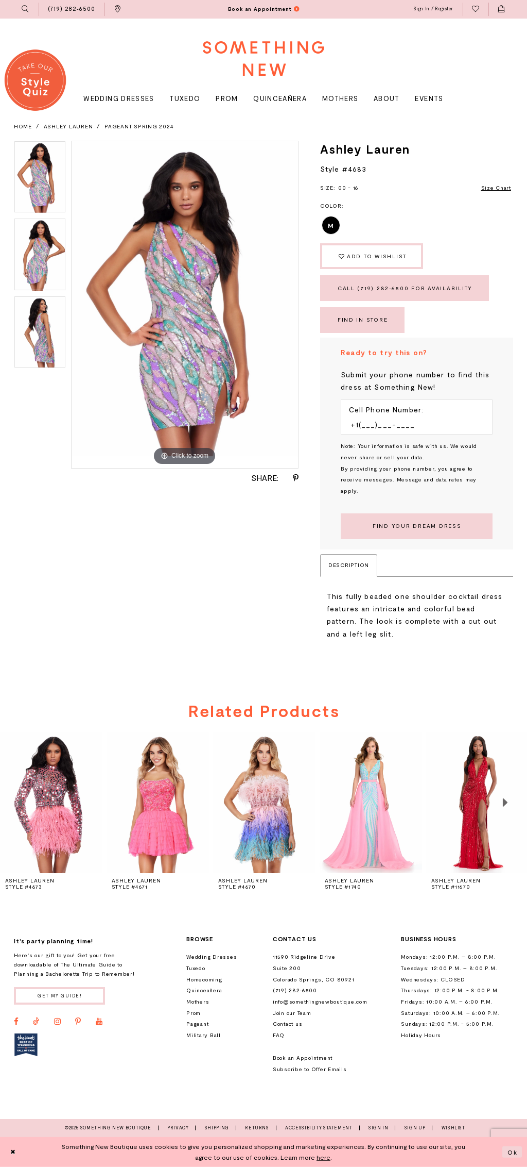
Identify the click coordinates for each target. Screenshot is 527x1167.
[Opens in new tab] (26, 1044)
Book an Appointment (302, 1058)
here (323, 1157)
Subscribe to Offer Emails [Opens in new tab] (310, 1069)
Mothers (197, 1001)
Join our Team (292, 1013)
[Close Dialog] (13, 1152)
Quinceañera (204, 990)
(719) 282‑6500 (295, 990)
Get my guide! (60, 995)
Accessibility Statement (319, 1127)
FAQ (279, 1035)
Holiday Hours (421, 1035)
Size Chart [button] (496, 188)
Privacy (177, 1127)
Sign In (378, 1127)
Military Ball (203, 1035)
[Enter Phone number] (413, 425)
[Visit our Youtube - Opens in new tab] (99, 1021)
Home (23, 126)
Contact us (287, 1024)
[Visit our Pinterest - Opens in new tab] (78, 1021)
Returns (257, 1127)
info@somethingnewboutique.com (320, 1001)
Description (348, 565)
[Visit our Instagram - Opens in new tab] (57, 1021)
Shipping (217, 1127)
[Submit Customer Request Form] (417, 526)
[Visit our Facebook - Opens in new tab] (16, 1021)
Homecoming (204, 979)
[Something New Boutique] (263, 58)
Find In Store (363, 319)
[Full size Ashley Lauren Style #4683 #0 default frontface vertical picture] (185, 304)
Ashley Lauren (68, 126)
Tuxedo (195, 968)
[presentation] (158, 802)
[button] (25, 9)
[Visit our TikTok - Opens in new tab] (36, 1021)
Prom (193, 1013)
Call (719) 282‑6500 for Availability (405, 288)
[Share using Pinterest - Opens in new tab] (295, 478)
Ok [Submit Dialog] (512, 1151)
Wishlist (453, 1127)
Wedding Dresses (211, 957)
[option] (40, 179)
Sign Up (415, 1127)
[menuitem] (25, 9)
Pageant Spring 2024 (138, 126)
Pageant (197, 1024)
